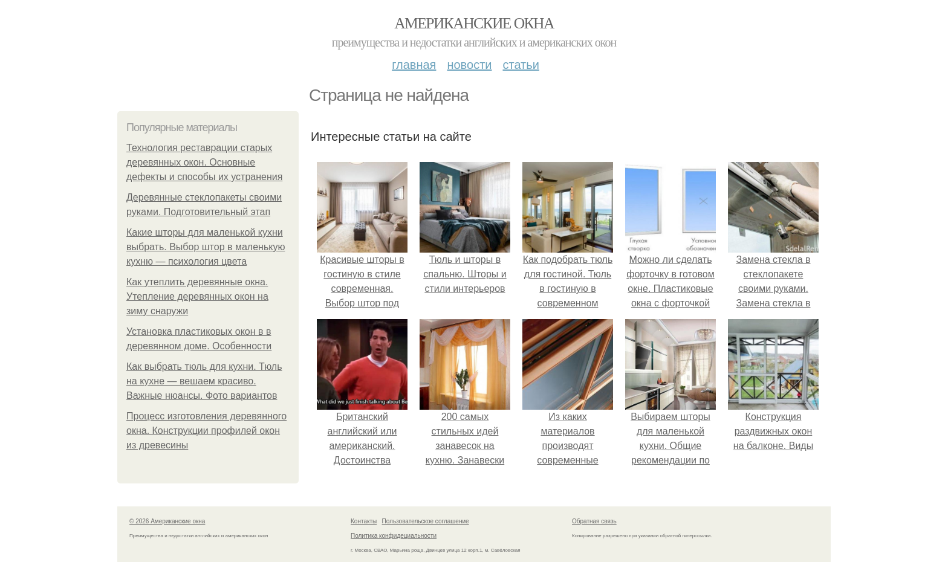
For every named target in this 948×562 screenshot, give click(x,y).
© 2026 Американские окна (167, 521)
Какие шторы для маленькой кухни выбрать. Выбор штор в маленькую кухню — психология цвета (205, 246)
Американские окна (474, 23)
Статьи (520, 64)
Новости (469, 64)
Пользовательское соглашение (425, 521)
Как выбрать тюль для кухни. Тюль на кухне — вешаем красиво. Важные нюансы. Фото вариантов (204, 381)
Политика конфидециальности (394, 535)
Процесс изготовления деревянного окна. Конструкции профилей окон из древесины (206, 430)
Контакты (364, 521)
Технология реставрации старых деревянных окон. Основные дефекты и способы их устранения (204, 162)
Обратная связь (594, 521)
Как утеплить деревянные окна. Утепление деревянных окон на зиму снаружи (197, 296)
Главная (414, 64)
